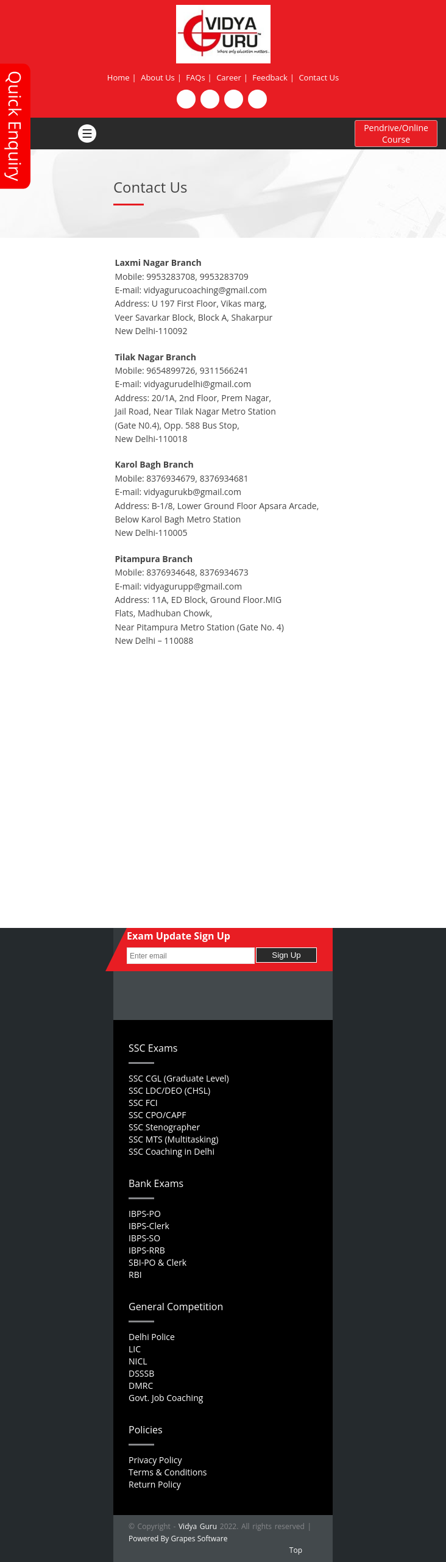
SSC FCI (143, 1102)
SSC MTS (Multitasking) (173, 1139)
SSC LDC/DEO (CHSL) (169, 1090)
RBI (135, 1274)
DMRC (141, 1385)
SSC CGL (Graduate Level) (179, 1078)
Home (118, 77)
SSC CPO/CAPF (157, 1115)
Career (228, 77)
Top (295, 1550)
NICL (138, 1361)
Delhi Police (152, 1337)
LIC (135, 1349)
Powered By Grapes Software (178, 1538)
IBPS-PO (145, 1213)
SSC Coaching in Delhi (171, 1151)
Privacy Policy (155, 1460)
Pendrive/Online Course (396, 133)
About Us (158, 77)
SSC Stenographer (164, 1127)
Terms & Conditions (168, 1472)
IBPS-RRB (147, 1250)
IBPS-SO (144, 1238)
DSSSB (141, 1373)
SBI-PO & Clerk (157, 1262)
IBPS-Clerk (149, 1226)
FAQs (195, 77)
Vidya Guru (198, 1526)
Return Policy (155, 1484)
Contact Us (319, 77)
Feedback (270, 77)
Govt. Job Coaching (166, 1397)
